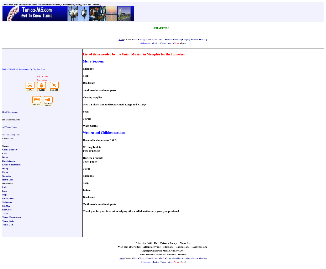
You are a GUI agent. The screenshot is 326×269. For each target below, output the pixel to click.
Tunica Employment (11, 217)
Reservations (8, 198)
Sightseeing (7, 202)
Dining (142, 39)
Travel (5, 213)
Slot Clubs (6, 210)
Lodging (186, 39)
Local (4, 191)
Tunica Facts (8, 221)
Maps (4, 195)
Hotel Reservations (10, 112)
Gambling (177, 39)
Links (4, 187)
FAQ (162, 39)
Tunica (155, 43)
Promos (195, 39)
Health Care (7, 180)
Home (121, 39)
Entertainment (152, 39)
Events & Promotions (11, 165)
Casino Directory (9, 150)
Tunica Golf (7, 225)
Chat (4, 153)
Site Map (203, 39)
